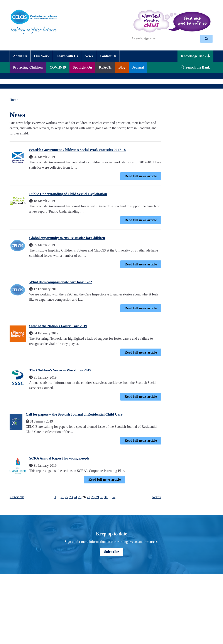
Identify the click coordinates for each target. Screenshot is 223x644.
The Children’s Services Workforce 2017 (60, 370)
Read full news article (141, 176)
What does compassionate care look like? (60, 282)
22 (66, 497)
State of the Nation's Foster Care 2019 (58, 326)
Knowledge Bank (195, 56)
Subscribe (111, 551)
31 (106, 497)
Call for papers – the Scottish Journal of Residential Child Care (74, 414)
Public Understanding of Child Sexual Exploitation (68, 194)
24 (75, 497)
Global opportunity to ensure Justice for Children (67, 238)
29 (97, 497)
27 (88, 497)
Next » (156, 497)
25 (79, 497)
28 (93, 497)
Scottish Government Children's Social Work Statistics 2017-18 (77, 150)
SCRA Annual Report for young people (59, 458)
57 (113, 497)
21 (62, 497)
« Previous (17, 497)
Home (14, 100)
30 (101, 497)
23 (71, 497)
